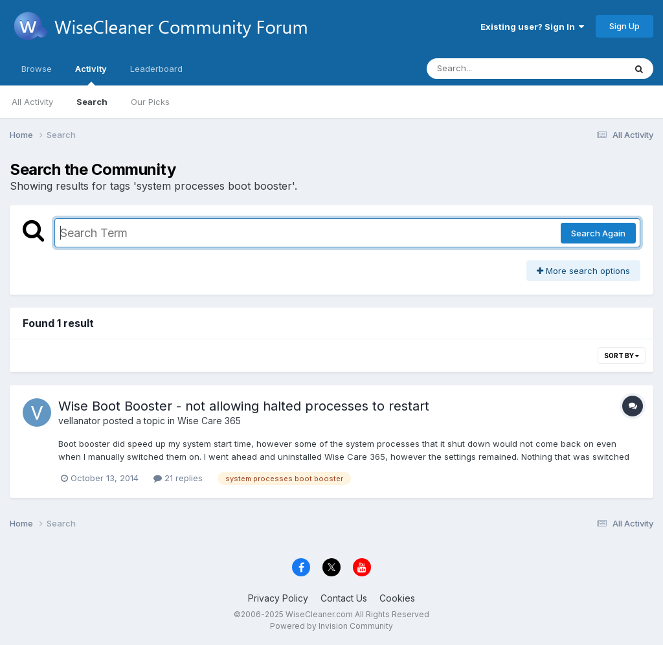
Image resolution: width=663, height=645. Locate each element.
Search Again (598, 233)
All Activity (32, 101)
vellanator (79, 420)
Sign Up (624, 26)
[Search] (490, 68)
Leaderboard (156, 68)
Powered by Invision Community (331, 626)
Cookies (397, 598)
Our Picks (150, 101)
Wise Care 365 (209, 420)
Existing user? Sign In (532, 26)
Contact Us (343, 598)
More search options (583, 271)
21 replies (178, 478)
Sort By (621, 355)
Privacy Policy (278, 598)
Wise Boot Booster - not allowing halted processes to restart (243, 406)
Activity (91, 74)
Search (91, 101)
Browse (36, 68)
